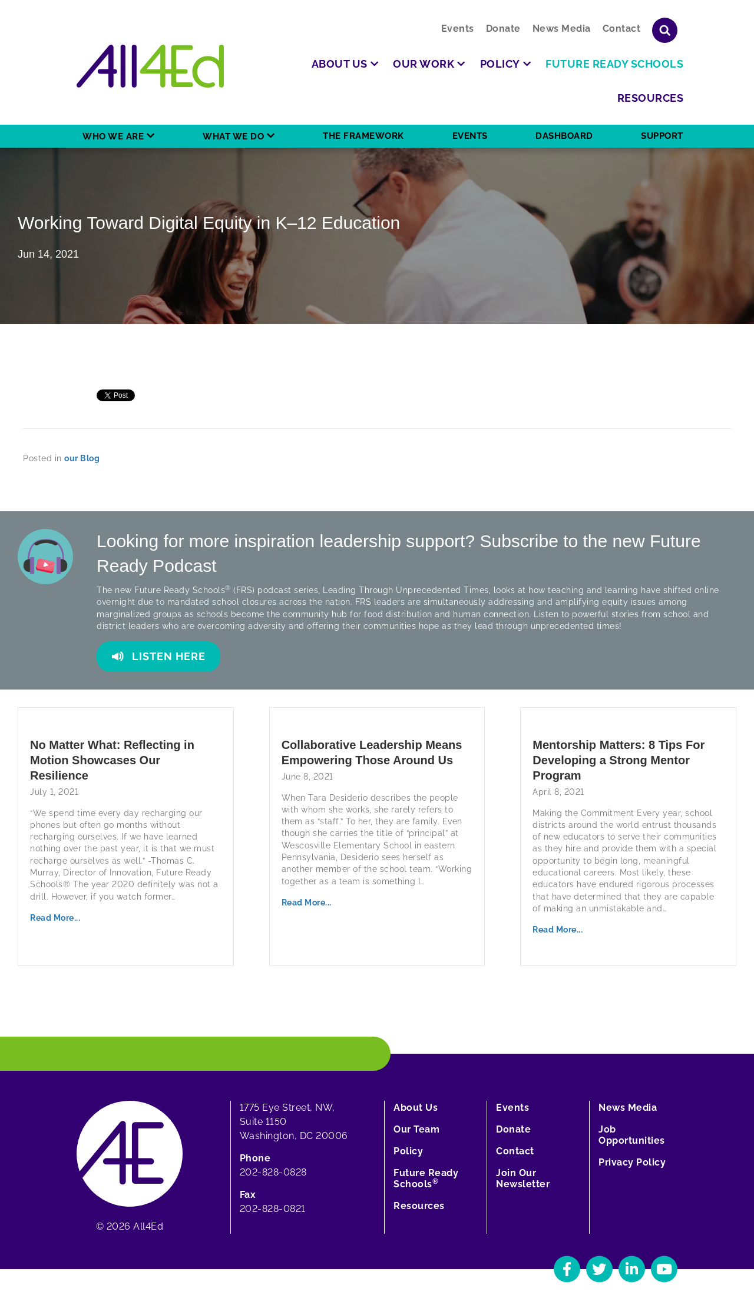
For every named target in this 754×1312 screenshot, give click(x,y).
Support (662, 136)
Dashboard (564, 136)
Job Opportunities (631, 1135)
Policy (408, 1151)
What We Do (233, 136)
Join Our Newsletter (523, 1178)
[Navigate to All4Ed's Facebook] (567, 1269)
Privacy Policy (632, 1162)
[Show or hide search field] (664, 30)
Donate (503, 28)
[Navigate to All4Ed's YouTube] (664, 1269)
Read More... (55, 918)
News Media (562, 28)
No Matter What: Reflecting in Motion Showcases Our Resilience (112, 760)
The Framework (363, 136)
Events (457, 28)
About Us (415, 1107)
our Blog (82, 458)
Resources (419, 1205)
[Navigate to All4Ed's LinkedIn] (632, 1269)
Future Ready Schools (425, 1178)
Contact (622, 28)
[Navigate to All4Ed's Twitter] (599, 1269)
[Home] (150, 66)
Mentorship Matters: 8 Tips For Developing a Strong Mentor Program (619, 760)
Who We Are (113, 136)
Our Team (416, 1129)
